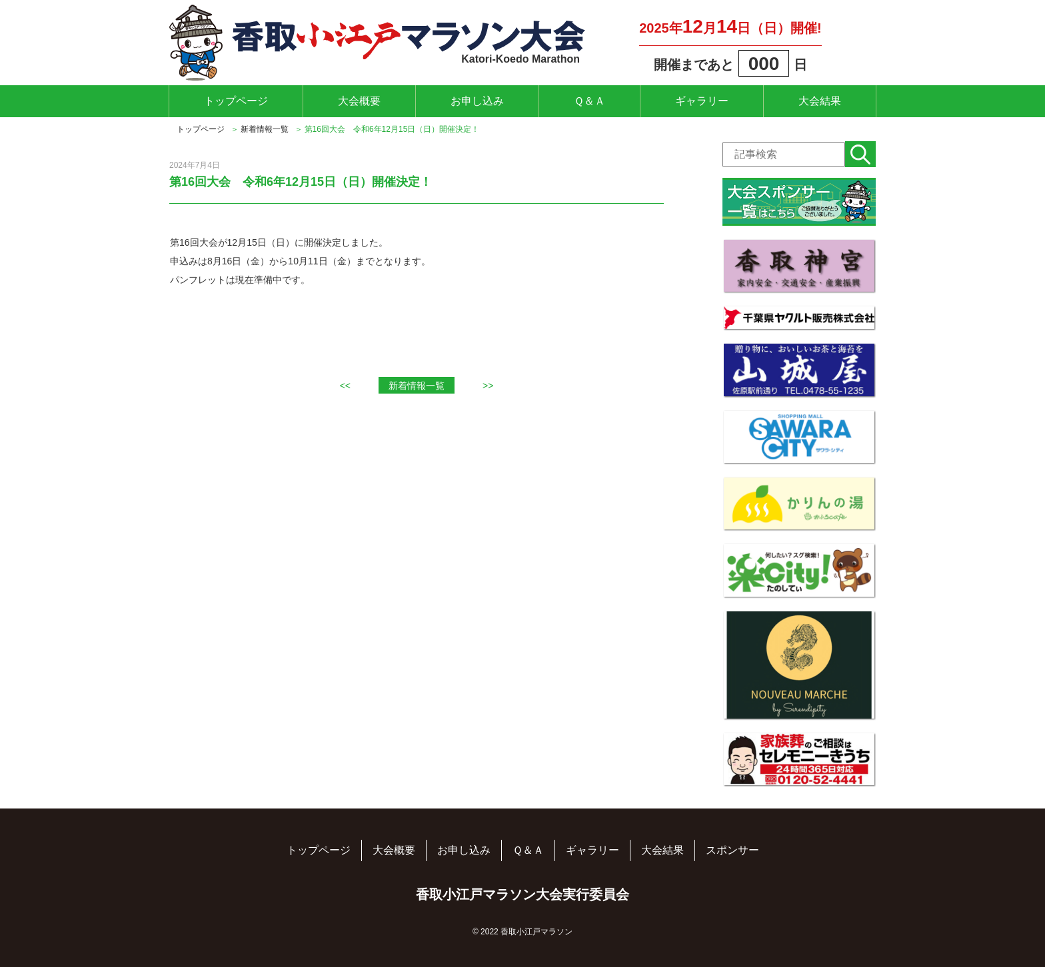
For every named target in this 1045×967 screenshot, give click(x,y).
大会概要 (359, 101)
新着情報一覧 (265, 129)
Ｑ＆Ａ (589, 101)
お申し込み (477, 101)
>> (488, 385)
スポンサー (732, 850)
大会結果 (819, 101)
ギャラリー (701, 101)
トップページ (236, 101)
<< (345, 385)
